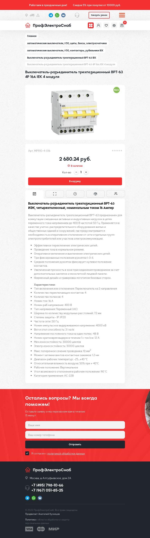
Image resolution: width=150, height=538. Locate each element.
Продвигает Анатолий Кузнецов (42, 513)
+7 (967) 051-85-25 (47, 490)
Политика (30, 519)
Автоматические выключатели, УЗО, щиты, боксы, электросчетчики (67, 43)
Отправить (75, 444)
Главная (31, 36)
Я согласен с (58, 453)
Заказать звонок (99, 15)
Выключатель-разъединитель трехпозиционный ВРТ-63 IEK (61, 57)
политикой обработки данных (66, 453)
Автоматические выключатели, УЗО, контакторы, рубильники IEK (65, 50)
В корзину (75, 181)
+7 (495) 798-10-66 (47, 485)
